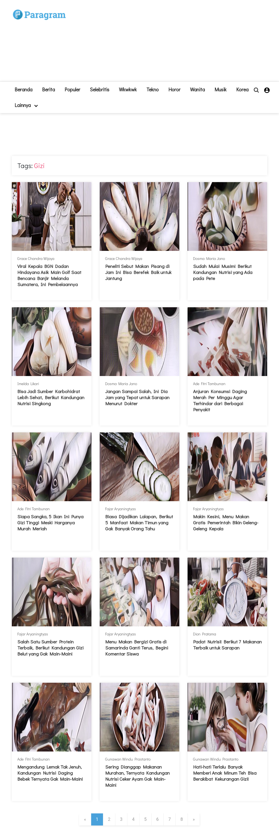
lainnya (26, 105)
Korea (242, 89)
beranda (23, 89)
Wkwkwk (128, 89)
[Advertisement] (172, 42)
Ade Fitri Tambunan (209, 383)
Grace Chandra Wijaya (35, 258)
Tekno (152, 89)
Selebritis (99, 89)
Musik (220, 89)
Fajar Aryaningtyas (120, 508)
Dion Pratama (204, 634)
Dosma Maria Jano (209, 258)
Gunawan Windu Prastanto (127, 759)
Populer (72, 89)
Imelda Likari (28, 383)
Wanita (197, 89)
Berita (48, 89)
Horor (174, 89)
